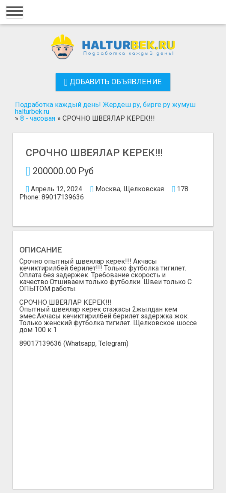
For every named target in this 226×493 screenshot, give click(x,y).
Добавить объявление (113, 81)
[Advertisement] (113, 411)
